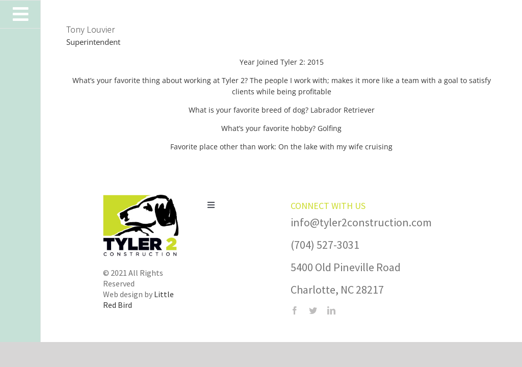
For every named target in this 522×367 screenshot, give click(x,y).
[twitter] (313, 310)
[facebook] (295, 310)
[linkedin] (331, 310)
